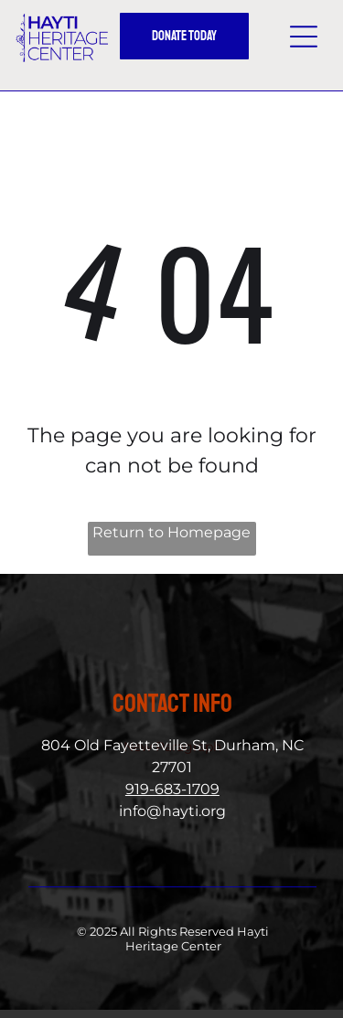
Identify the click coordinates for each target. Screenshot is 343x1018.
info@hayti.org (172, 811)
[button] (303, 36)
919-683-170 (167, 789)
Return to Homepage (171, 532)
